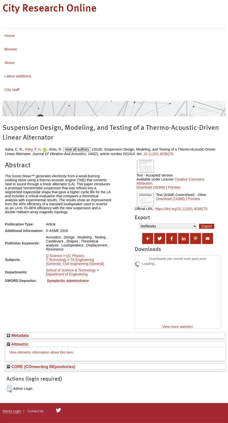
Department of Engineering (67, 274)
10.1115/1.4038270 (158, 154)
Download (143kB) (170, 199)
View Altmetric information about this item (41, 352)
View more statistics (177, 327)
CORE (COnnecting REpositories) (41, 366)
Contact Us (35, 411)
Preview (174, 187)
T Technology (56, 260)
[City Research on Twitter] (58, 410)
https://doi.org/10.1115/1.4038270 (181, 209)
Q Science (54, 256)
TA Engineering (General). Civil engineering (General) (75, 262)
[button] (9, 389)
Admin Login (11, 411)
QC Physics (75, 256)
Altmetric (18, 344)
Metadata (18, 335)
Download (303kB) (150, 187)
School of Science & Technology (71, 270)
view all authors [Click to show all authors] (77, 149)
